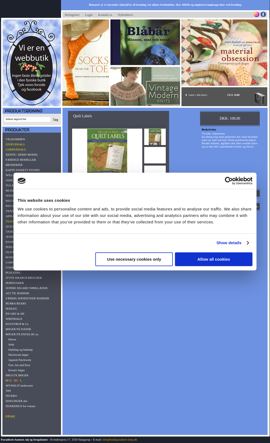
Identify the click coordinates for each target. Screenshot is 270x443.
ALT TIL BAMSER (17, 293)
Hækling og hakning (20, 349)
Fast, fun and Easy (19, 365)
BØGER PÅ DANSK (18, 329)
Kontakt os (105, 15)
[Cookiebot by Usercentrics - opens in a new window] (228, 181)
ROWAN (11, 257)
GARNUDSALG (16, 149)
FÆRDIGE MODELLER (21, 159)
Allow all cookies (213, 259)
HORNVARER (15, 282)
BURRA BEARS (16, 303)
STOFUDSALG (15, 144)
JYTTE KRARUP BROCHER (24, 277)
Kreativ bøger (16, 370)
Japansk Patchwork (19, 359)
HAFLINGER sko (16, 400)
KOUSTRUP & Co (17, 323)
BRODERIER (14, 164)
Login (89, 15)
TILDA (10, 221)
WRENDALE (14, 318)
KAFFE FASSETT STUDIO (23, 170)
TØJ (8, 390)
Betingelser (72, 15)
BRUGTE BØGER (17, 375)
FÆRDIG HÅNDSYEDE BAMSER (27, 298)
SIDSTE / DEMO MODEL (22, 154)
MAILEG (11, 308)
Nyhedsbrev (125, 15)
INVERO (11, 395)
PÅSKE (10, 416)
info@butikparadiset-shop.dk (120, 439)
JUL (8, 411)
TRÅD (10, 211)
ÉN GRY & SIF (15, 313)
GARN (10, 262)
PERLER (11, 247)
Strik (11, 344)
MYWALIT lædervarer (19, 385)
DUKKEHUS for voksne (20, 406)
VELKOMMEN (15, 139)
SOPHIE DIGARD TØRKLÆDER (27, 288)
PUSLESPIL (13, 272)
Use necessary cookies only (134, 259)
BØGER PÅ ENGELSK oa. (22, 334)
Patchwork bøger (18, 354)
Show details (229, 242)
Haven (12, 339)
